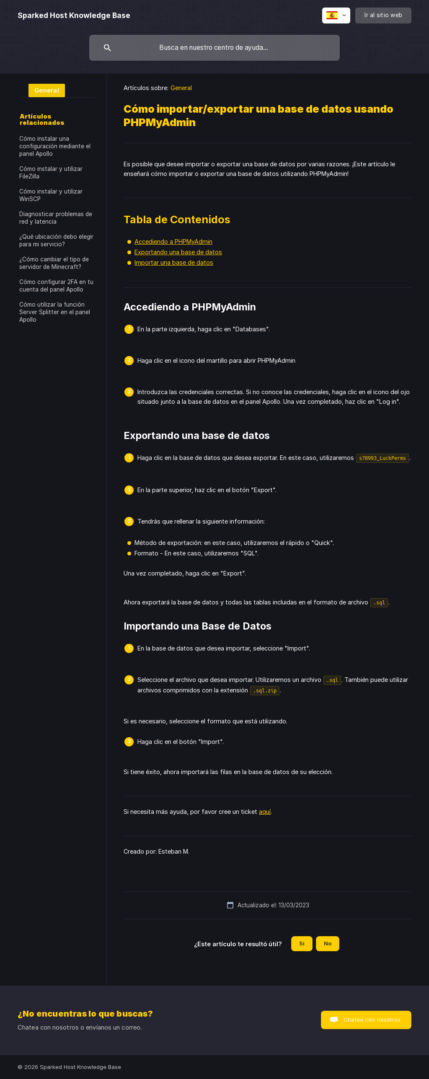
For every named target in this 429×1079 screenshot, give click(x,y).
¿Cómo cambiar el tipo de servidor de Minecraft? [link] (54, 263)
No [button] (327, 943)
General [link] (181, 87)
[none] (74, 15)
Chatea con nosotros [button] (372, 1019)
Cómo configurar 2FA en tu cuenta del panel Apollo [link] (56, 286)
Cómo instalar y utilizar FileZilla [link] (51, 172)
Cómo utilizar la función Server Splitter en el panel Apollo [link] (54, 312)
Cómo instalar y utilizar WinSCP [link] (51, 195)
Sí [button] (302, 943)
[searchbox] (214, 48)
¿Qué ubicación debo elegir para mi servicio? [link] (56, 240)
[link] (42, 90)
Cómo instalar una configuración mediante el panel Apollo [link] (54, 146)
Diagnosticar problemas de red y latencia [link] (55, 218)
